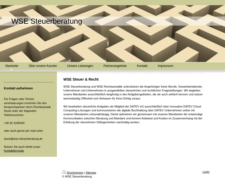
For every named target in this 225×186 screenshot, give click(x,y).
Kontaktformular (14, 150)
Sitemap (91, 172)
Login (205, 171)
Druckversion (72, 172)
